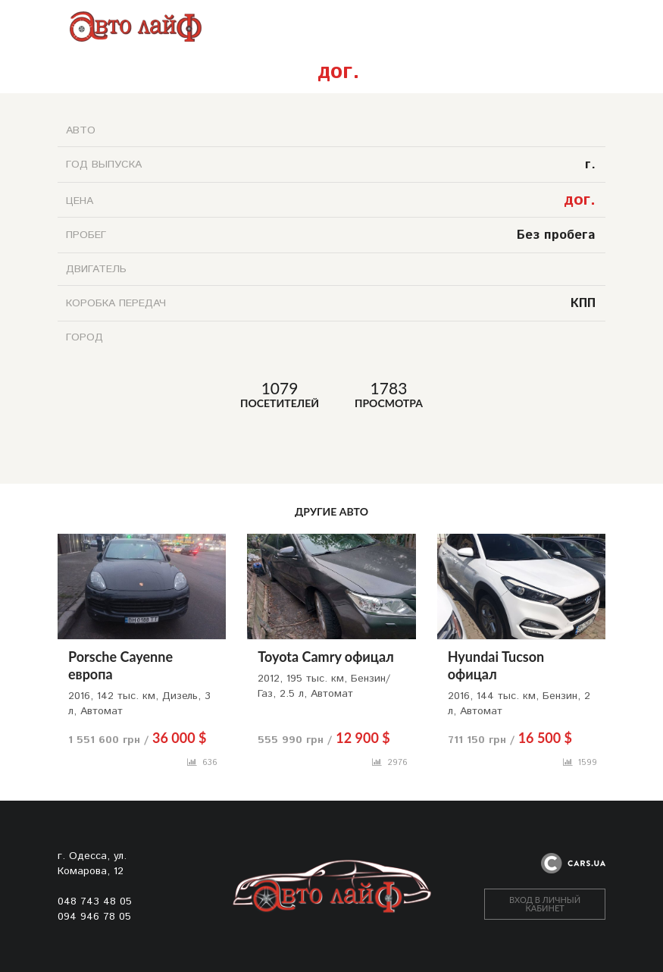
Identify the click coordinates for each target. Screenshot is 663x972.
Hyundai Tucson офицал (496, 665)
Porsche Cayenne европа (120, 665)
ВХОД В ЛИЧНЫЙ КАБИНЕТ (544, 904)
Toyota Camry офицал (326, 656)
